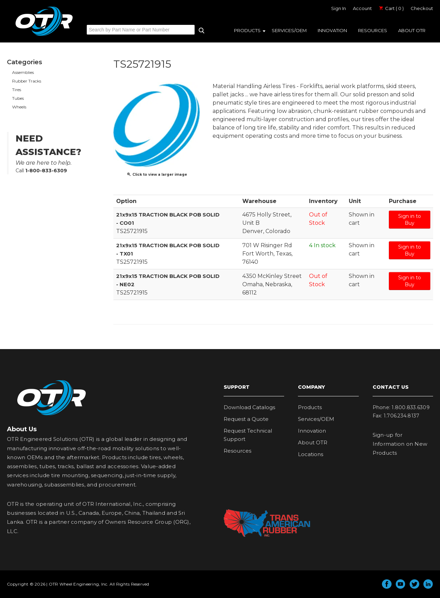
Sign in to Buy (409, 219)
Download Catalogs (249, 407)
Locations (310, 454)
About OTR (411, 30)
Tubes (18, 98)
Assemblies (23, 72)
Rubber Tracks (26, 81)
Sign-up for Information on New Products (400, 444)
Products (247, 30)
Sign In (338, 8)
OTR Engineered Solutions (44, 35)
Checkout (422, 8)
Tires (16, 89)
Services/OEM (289, 30)
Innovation (332, 30)
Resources (372, 30)
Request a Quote (246, 419)
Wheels (19, 106)
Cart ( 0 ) (391, 8)
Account (362, 8)
